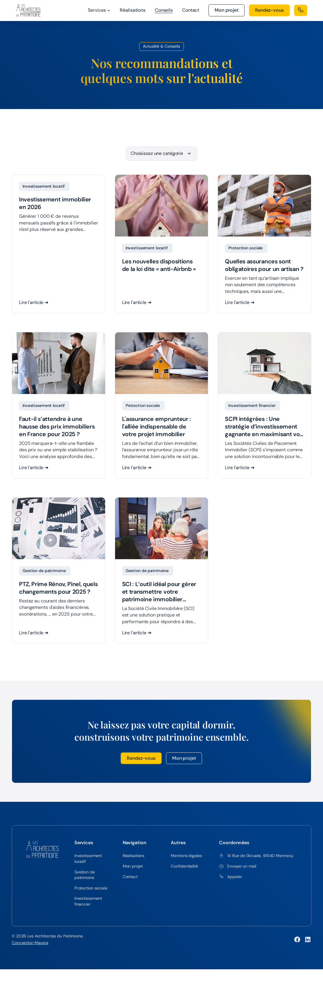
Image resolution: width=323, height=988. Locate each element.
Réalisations (133, 10)
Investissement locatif (88, 859)
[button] (99, 10)
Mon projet (184, 759)
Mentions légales (186, 856)
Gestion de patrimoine (84, 875)
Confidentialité (184, 867)
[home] (28, 10)
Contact (190, 10)
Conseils (164, 10)
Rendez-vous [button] (141, 759)
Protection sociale (90, 889)
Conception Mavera (30, 943)
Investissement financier (88, 902)
